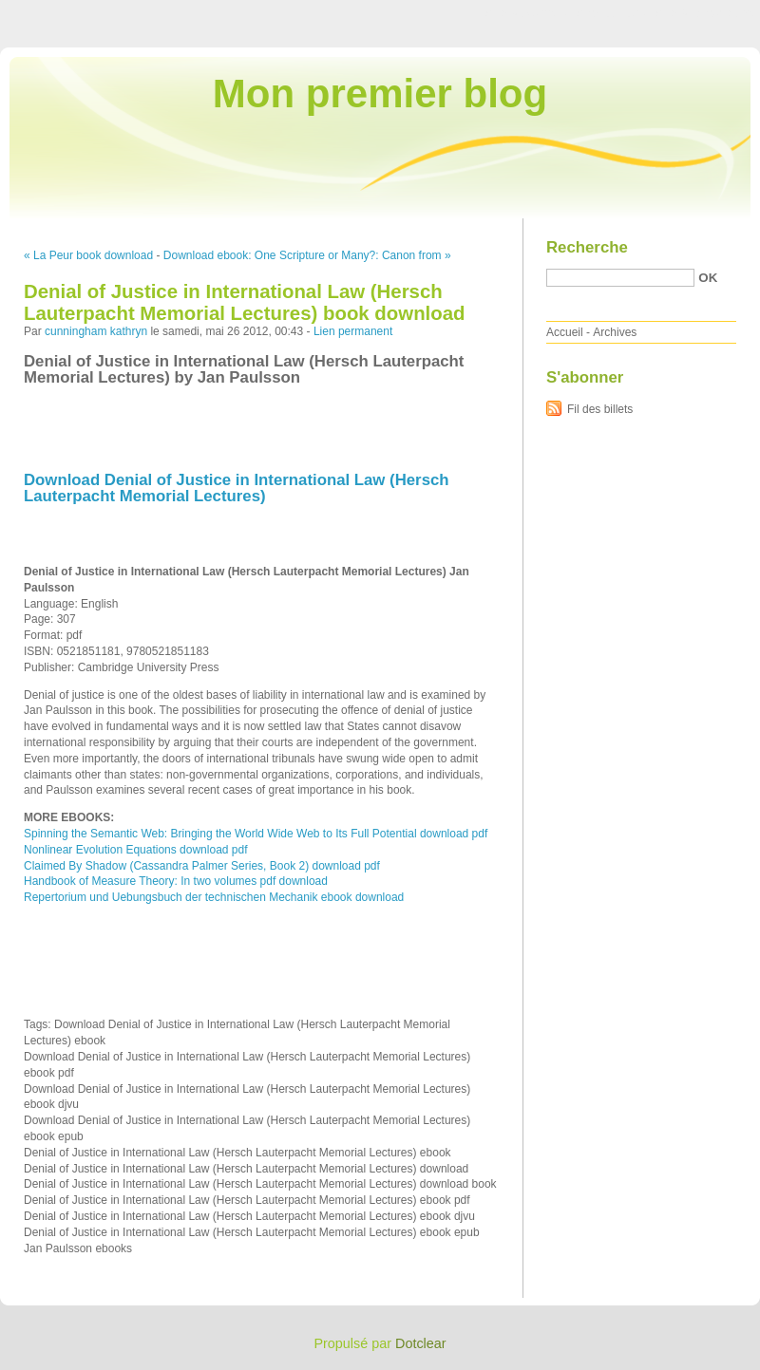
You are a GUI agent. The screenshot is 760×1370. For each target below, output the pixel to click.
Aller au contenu (526, 13)
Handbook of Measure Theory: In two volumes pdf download (176, 881)
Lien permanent (353, 331)
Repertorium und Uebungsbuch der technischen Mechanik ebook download (214, 897)
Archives (614, 332)
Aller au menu (611, 13)
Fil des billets (600, 409)
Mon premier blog (380, 93)
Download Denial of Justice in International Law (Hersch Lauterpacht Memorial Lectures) (236, 488)
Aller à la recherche (704, 13)
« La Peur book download (88, 255)
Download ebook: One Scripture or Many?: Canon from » (307, 255)
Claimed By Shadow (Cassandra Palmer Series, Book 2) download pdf (202, 866)
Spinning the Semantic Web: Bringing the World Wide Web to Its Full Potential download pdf (255, 833)
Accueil (564, 332)
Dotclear (420, 1343)
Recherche (587, 247)
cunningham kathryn (96, 331)
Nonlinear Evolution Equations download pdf (136, 849)
